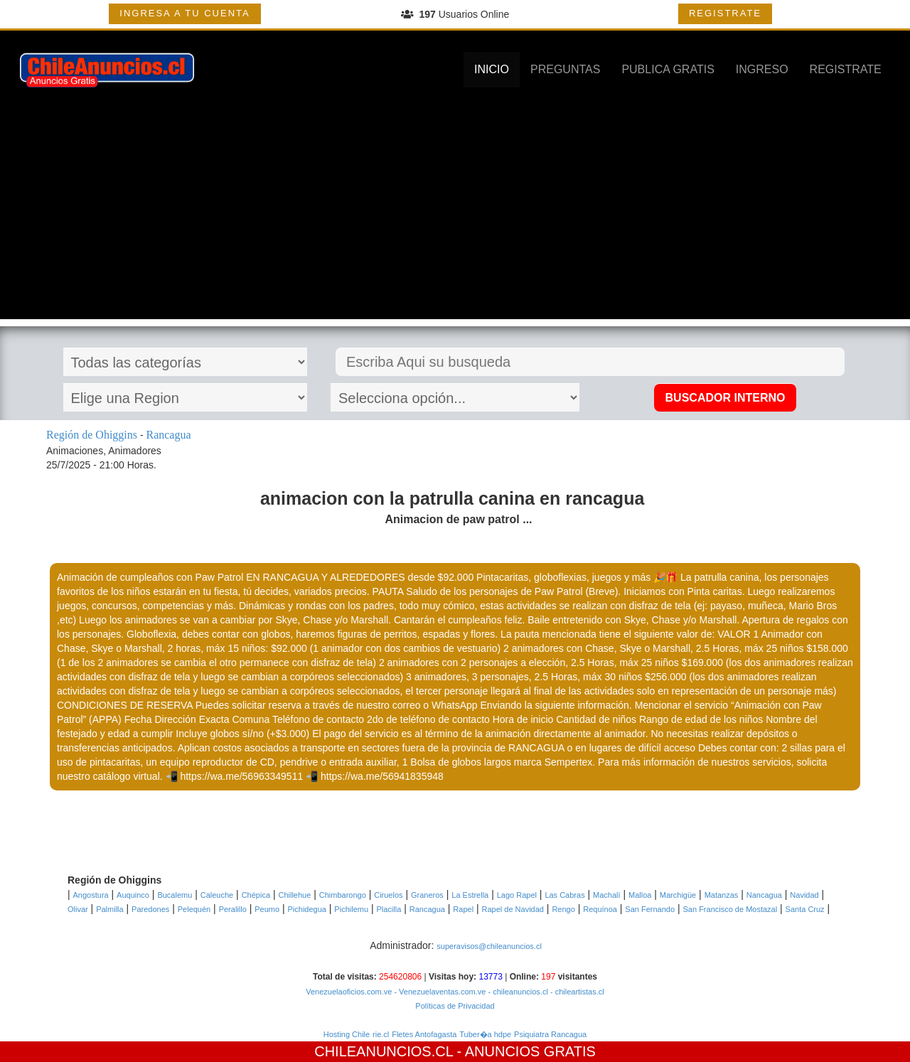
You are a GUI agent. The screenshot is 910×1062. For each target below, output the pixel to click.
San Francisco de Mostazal (730, 909)
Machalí (607, 895)
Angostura (91, 895)
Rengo (563, 909)
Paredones (150, 909)
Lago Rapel (517, 895)
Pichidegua (307, 909)
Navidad (804, 895)
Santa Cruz (805, 909)
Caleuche (216, 895)
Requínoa (600, 909)
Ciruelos (388, 895)
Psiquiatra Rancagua (550, 1034)
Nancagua (764, 895)
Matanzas (722, 895)
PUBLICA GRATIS (667, 69)
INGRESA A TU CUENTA (184, 13)
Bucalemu (174, 895)
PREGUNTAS (565, 69)
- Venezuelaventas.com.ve (439, 991)
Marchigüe (678, 895)
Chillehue (294, 895)
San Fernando (650, 909)
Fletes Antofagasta (424, 1034)
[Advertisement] (455, 219)
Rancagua (427, 909)
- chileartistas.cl (576, 991)
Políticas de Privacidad (454, 1006)
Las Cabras (564, 895)
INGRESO (762, 69)
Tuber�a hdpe (485, 1034)
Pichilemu (351, 909)
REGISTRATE (725, 13)
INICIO (491, 69)
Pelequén (194, 909)
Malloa (639, 895)
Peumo (267, 909)
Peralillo (233, 909)
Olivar (78, 909)
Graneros (427, 895)
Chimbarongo (342, 895)
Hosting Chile (346, 1034)
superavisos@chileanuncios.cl (489, 946)
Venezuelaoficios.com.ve (349, 991)
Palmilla (110, 909)
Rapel (463, 909)
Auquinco (133, 895)
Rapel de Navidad (513, 909)
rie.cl (381, 1034)
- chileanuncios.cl (516, 991)
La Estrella (469, 895)
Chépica (256, 895)
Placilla (388, 909)
